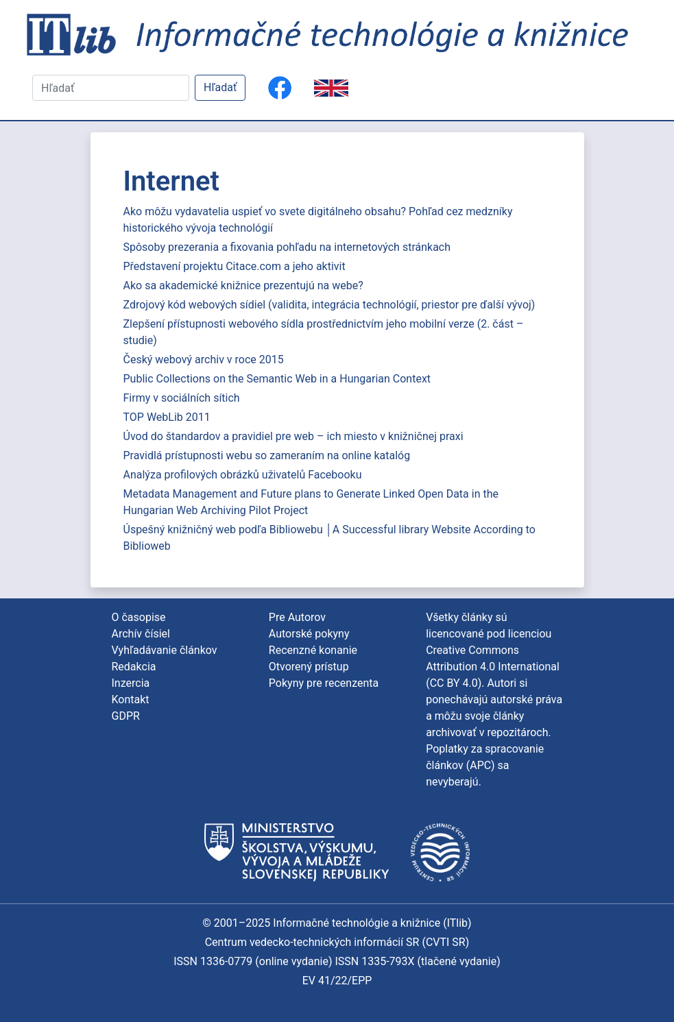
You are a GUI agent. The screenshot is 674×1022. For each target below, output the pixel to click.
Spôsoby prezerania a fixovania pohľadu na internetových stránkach (287, 247)
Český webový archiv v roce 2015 (203, 359)
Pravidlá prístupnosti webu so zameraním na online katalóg (267, 455)
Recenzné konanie (313, 650)
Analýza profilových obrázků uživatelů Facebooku (242, 474)
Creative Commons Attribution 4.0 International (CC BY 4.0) (492, 667)
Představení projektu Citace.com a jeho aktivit (234, 266)
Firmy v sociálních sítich (181, 397)
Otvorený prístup (309, 666)
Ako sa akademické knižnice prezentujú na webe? (243, 285)
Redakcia (134, 666)
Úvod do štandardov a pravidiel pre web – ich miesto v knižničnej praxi (293, 436)
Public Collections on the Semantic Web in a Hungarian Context (277, 378)
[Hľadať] (110, 88)
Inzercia (131, 683)
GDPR (126, 715)
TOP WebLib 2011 (166, 417)
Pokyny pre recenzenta (323, 683)
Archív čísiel (141, 633)
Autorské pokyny (309, 633)
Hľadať (220, 87)
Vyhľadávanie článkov (164, 650)
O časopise (139, 617)
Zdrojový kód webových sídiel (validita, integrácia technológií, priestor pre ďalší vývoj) (329, 304)
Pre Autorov (297, 617)
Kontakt (130, 699)
